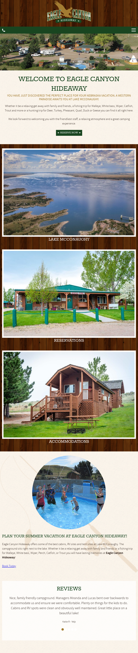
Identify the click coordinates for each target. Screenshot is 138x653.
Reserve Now (69, 132)
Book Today (9, 566)
